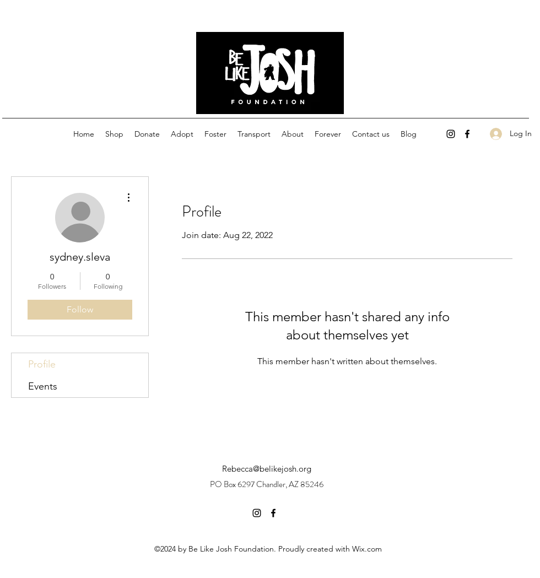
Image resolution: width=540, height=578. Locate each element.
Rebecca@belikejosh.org (266, 468)
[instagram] (450, 133)
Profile (42, 364)
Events (42, 386)
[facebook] (467, 133)
